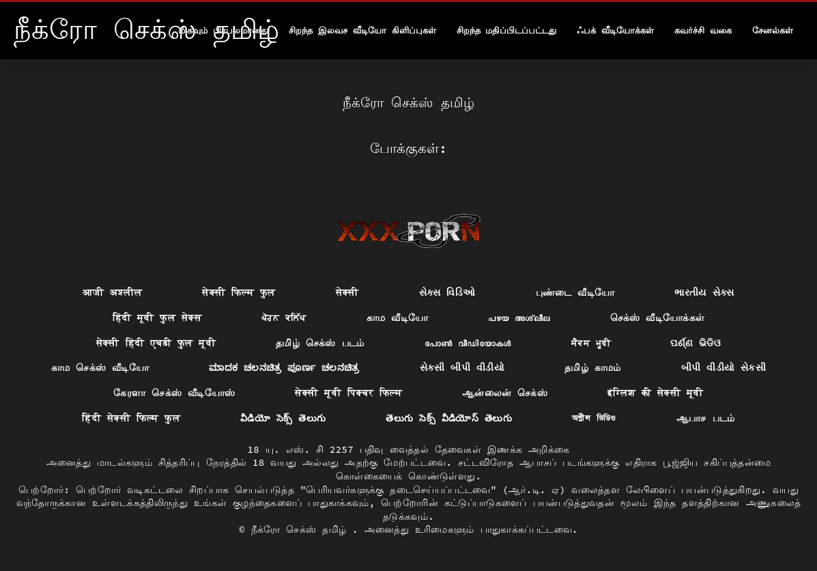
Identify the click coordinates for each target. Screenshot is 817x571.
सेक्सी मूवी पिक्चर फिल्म (348, 393)
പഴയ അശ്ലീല (518, 317)
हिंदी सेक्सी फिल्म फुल (131, 418)
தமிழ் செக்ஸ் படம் (320, 343)
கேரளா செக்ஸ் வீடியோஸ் (174, 393)
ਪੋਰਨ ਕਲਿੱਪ (283, 317)
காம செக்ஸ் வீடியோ (100, 367)
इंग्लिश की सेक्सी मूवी (655, 393)
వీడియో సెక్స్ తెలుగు (283, 418)
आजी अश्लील (112, 292)
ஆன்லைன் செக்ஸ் (504, 393)
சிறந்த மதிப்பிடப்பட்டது (507, 30)
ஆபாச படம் (705, 418)
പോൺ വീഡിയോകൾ (468, 343)
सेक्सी (347, 292)
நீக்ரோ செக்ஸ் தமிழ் (301, 529)
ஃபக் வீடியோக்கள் (615, 30)
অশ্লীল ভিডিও (594, 418)
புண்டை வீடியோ (575, 292)
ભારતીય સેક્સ (704, 292)
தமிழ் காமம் (592, 367)
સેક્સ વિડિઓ (447, 292)
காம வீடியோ (398, 317)
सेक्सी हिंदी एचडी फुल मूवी (156, 343)
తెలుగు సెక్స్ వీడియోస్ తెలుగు (448, 418)
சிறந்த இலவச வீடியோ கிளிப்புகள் (362, 30)
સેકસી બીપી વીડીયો (462, 367)
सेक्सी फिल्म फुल (238, 292)
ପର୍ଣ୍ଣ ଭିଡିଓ (695, 343)
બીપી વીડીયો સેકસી (723, 367)
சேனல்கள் (772, 30)
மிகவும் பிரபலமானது (223, 30)
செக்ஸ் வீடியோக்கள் (657, 317)
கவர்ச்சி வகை (703, 30)
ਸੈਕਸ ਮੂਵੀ (591, 343)
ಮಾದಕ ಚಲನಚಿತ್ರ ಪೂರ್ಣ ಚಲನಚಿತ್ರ (284, 367)
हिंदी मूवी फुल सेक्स (157, 317)
